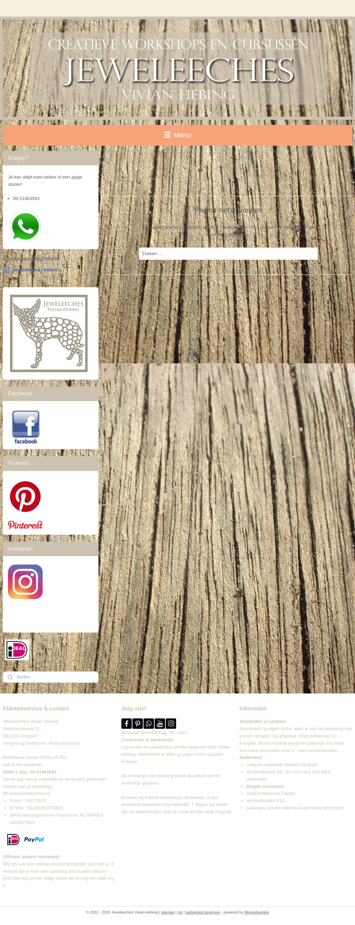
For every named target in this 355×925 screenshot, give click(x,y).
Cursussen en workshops (146, 747)
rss (180, 912)
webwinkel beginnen (203, 912)
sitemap (168, 912)
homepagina (236, 234)
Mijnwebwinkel (256, 912)
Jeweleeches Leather (30, 270)
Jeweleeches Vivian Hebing (30, 258)
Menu (177, 135)
